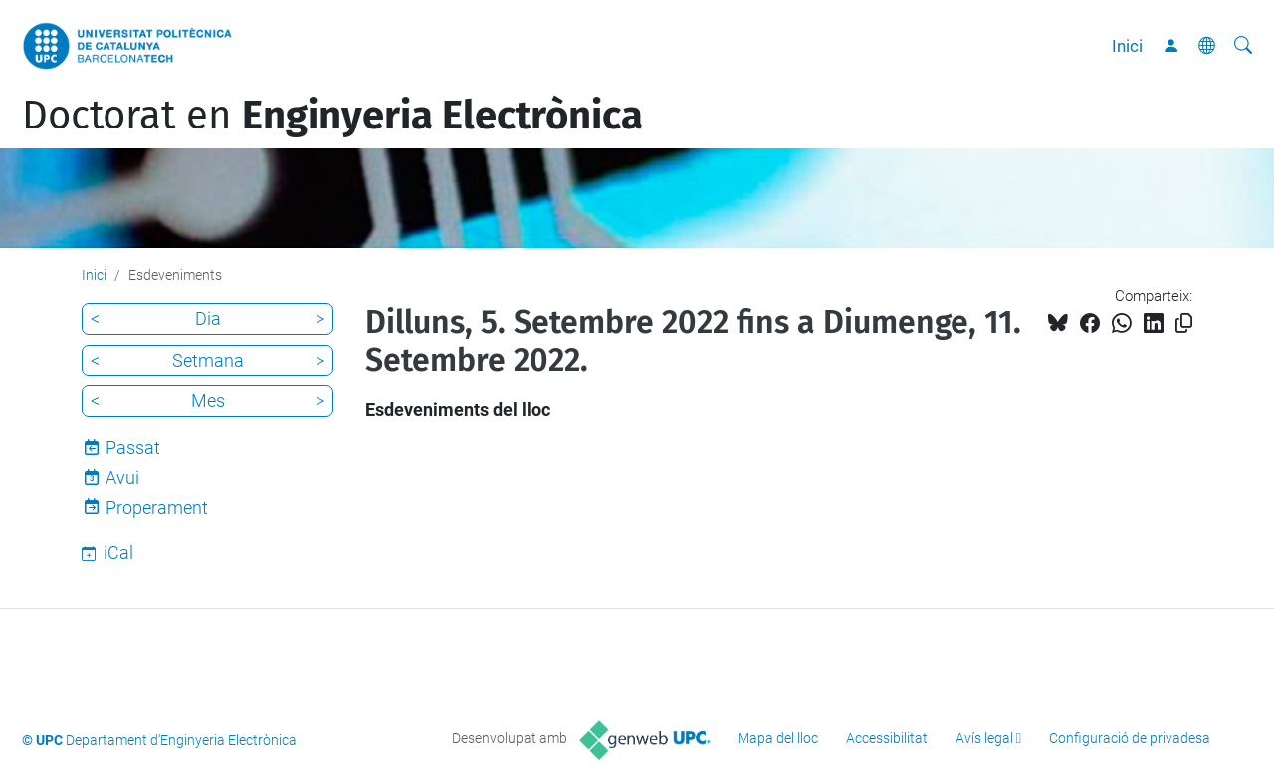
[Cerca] (1243, 46)
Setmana (208, 360)
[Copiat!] (1183, 323)
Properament (157, 507)
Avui (122, 477)
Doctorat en (332, 115)
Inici (1127, 46)
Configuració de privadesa (1129, 738)
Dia (208, 318)
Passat (133, 447)
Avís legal (984, 738)
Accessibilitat (887, 738)
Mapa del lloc (778, 738)
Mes (208, 400)
